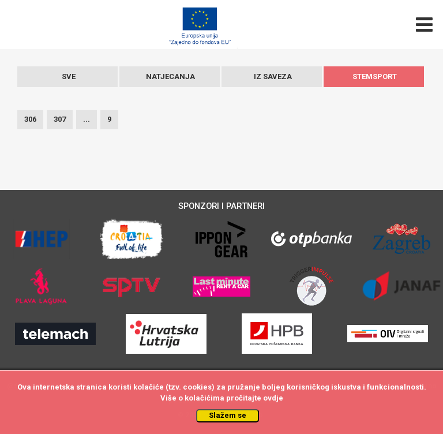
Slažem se (227, 415)
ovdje (273, 398)
